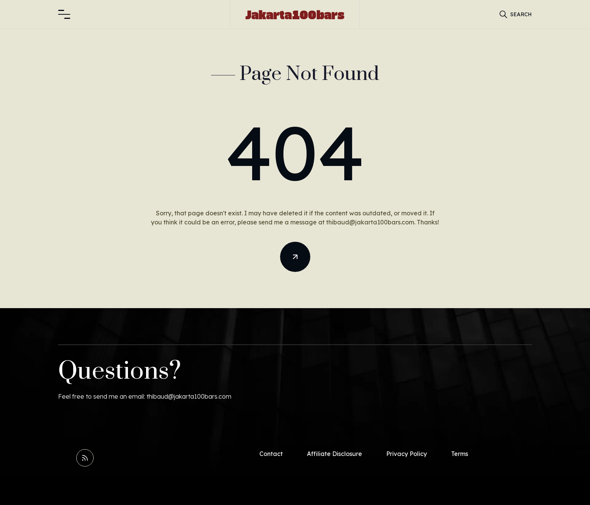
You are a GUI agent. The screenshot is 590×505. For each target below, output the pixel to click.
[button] (64, 14)
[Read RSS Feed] (85, 458)
